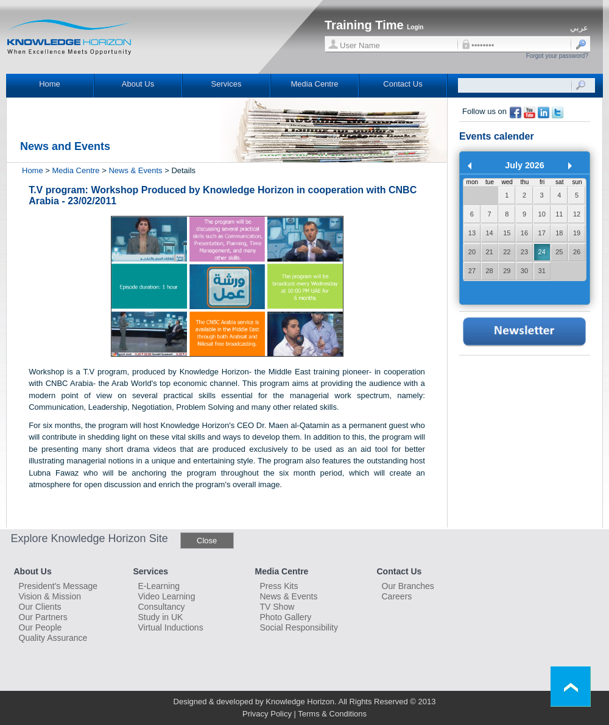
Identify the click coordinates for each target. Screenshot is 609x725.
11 (559, 214)
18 (559, 233)
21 (489, 251)
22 (506, 251)
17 (542, 233)
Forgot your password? (557, 55)
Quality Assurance (53, 638)
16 (524, 233)
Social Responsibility (299, 627)
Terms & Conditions (332, 713)
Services (226, 83)
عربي (579, 27)
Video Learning (166, 596)
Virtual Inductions (170, 627)
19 (576, 233)
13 (472, 233)
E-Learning (159, 586)
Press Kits (279, 586)
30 (524, 270)
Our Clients (40, 607)
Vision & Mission (50, 596)
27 (472, 270)
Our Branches (408, 586)
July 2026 (524, 165)
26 (576, 251)
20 (472, 251)
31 (542, 270)
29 (506, 270)
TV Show (277, 607)
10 (542, 214)
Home (49, 83)
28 (489, 270)
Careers (397, 596)
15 (506, 233)
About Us (138, 83)
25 (559, 251)
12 (576, 214)
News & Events (135, 170)
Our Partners (43, 617)
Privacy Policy (267, 713)
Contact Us (402, 83)
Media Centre (314, 83)
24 (542, 251)
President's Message (58, 586)
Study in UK (160, 617)
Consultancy (161, 607)
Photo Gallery (286, 617)
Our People (40, 627)
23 (524, 251)
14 (489, 233)
